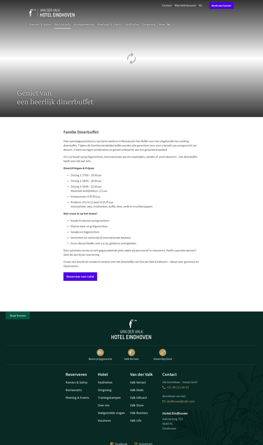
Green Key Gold (162, 355)
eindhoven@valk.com (178, 401)
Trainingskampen (109, 398)
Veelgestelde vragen (111, 413)
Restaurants (62, 24)
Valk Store (137, 405)
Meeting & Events (77, 398)
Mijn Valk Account (185, 5)
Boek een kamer (221, 5)
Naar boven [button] (18, 315)
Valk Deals (137, 390)
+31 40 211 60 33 (175, 387)
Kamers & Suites (40, 24)
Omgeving (149, 24)
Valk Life (135, 420)
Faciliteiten (132, 24)
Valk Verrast (131, 355)
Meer (164, 24)
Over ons (104, 405)
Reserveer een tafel (80, 276)
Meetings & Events (109, 24)
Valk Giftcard (138, 398)
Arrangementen (83, 24)
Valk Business (139, 413)
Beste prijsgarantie (100, 355)
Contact (167, 5)
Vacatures (104, 420)
